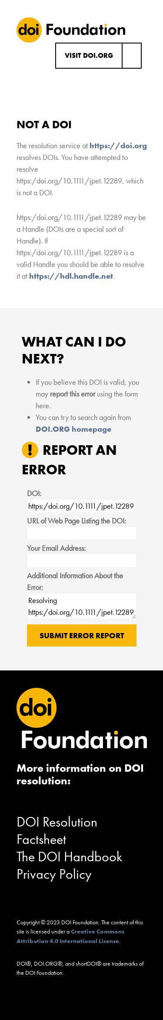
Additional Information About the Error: (75, 581)
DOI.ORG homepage (73, 429)
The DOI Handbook (70, 857)
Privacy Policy (54, 874)
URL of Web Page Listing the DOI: (76, 521)
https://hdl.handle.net (71, 276)
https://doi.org (118, 145)
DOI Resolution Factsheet (57, 830)
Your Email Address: (56, 548)
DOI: (34, 493)
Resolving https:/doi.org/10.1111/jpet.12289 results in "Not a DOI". (81, 606)
